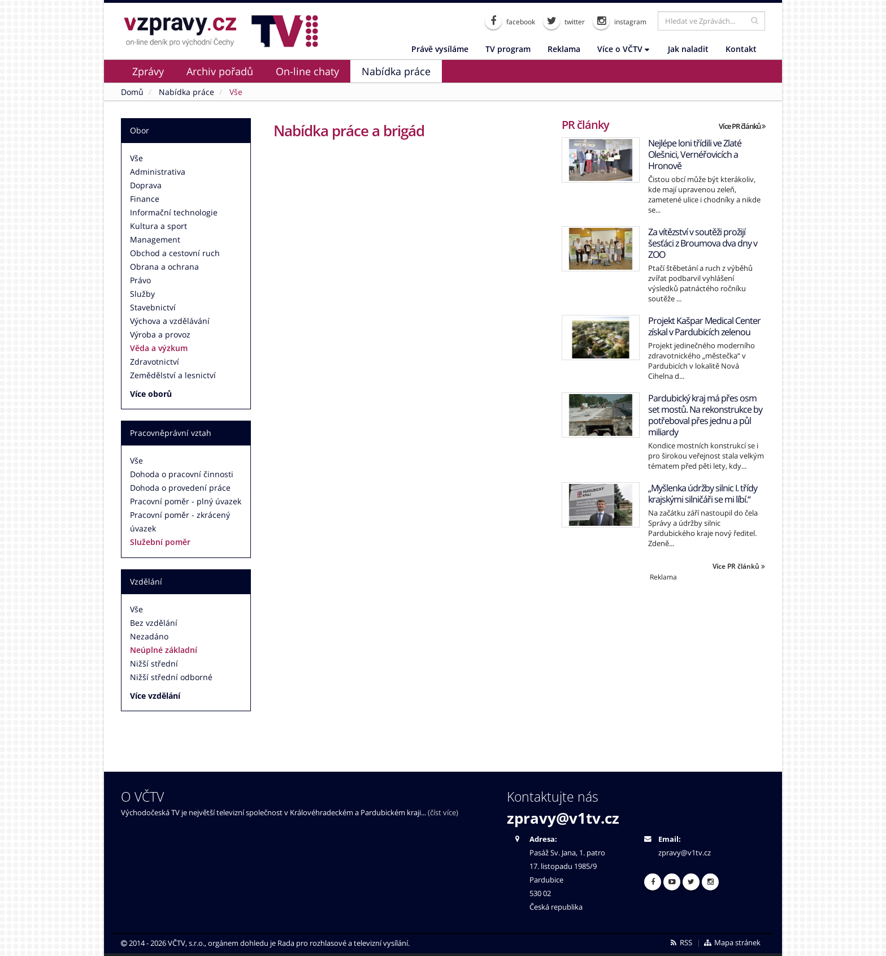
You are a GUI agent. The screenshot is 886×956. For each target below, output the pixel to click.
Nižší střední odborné (171, 677)
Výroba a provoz (160, 334)
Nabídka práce (396, 71)
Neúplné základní (163, 649)
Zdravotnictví (154, 361)
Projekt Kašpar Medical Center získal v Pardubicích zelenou (704, 326)
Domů (132, 91)
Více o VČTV (623, 49)
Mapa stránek (732, 943)
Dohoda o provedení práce (180, 487)
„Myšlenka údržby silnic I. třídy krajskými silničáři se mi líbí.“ (702, 493)
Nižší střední (154, 663)
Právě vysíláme (439, 49)
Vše (136, 158)
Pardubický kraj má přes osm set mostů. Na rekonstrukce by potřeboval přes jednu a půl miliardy (705, 415)
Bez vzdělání (153, 622)
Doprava (146, 185)
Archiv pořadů (219, 71)
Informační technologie (174, 212)
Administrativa (157, 171)
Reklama (564, 49)
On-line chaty (307, 71)
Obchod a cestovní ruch (175, 253)
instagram (619, 20)
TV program (508, 49)
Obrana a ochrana (164, 266)
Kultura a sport (158, 225)
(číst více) (443, 812)
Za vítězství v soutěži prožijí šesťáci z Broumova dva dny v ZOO (702, 243)
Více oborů (151, 393)
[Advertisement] (663, 661)
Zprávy (148, 71)
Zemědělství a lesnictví (173, 375)
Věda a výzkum (159, 348)
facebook (510, 20)
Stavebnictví (153, 307)
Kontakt (741, 49)
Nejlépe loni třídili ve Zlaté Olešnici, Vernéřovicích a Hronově (694, 154)
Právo (140, 280)
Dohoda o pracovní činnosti (181, 474)
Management (155, 239)
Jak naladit (688, 49)
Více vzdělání (155, 695)
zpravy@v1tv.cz (563, 818)
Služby (142, 293)
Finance (144, 198)
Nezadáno (149, 636)
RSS (680, 943)
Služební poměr (160, 542)
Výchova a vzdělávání (170, 320)
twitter (564, 20)
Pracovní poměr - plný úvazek (185, 501)
